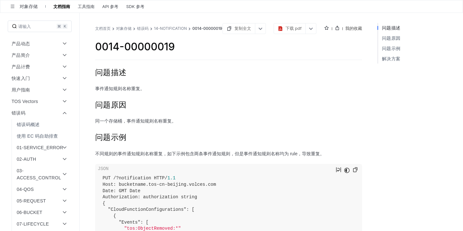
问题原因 (391, 38)
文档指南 (61, 6)
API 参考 (110, 6)
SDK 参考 (135, 6)
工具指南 (86, 6)
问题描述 (391, 27)
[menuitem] (40, 124)
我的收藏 (353, 28)
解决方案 (391, 58)
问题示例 (391, 48)
